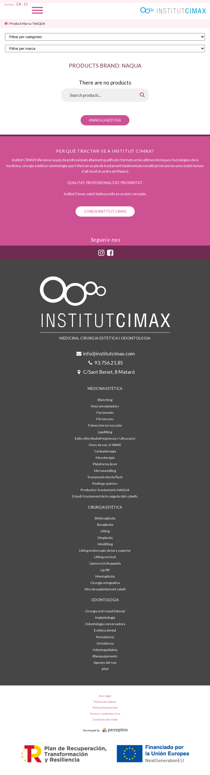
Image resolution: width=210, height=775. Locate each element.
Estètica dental (105, 630)
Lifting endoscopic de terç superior (105, 550)
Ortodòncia (105, 643)
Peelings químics (105, 483)
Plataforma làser (105, 464)
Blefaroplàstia (105, 518)
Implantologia (105, 617)
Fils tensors (105, 419)
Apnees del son (105, 662)
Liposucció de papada (105, 563)
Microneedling (105, 471)
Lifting (105, 531)
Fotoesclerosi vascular (105, 425)
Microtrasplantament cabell (105, 589)
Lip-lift (105, 570)
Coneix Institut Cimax (105, 211)
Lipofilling (105, 432)
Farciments (105, 412)
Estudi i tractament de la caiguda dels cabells (105, 496)
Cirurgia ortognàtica (105, 583)
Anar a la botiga (105, 120)
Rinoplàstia (105, 525)
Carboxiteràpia (105, 451)
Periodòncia (105, 637)
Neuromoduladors (105, 406)
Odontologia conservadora (105, 624)
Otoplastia (105, 538)
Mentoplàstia (105, 576)
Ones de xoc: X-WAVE (105, 445)
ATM (105, 669)
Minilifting (105, 544)
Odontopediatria (105, 650)
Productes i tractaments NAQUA (105, 490)
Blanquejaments (105, 656)
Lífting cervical (105, 557)
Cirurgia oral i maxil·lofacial (105, 611)
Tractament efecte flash (105, 477)
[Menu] (37, 11)
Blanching (105, 400)
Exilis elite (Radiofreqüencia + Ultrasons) (105, 438)
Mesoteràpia (105, 457)
